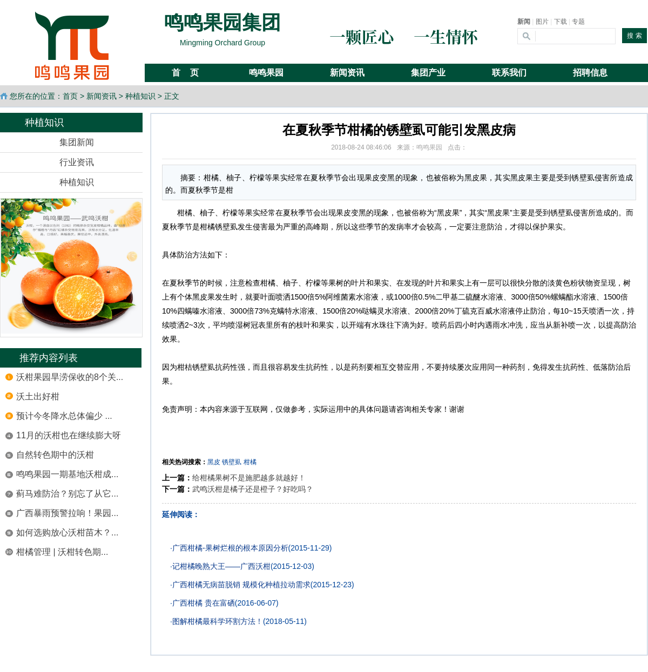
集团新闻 (76, 142)
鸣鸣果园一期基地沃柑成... (67, 474)
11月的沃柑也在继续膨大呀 (68, 435)
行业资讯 (76, 162)
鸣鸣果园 (429, 147)
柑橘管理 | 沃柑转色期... (62, 551)
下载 (560, 21)
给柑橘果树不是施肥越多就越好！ (249, 477)
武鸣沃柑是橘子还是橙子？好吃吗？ (252, 489)
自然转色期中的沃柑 (55, 454)
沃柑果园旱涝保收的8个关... (69, 377)
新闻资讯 (101, 96)
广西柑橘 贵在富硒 (203, 603)
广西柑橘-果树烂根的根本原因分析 (230, 548)
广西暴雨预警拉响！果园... (67, 513)
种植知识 (140, 96)
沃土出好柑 (37, 396)
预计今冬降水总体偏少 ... (64, 415)
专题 (578, 21)
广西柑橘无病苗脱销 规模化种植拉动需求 (241, 584)
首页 (70, 96)
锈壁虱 (231, 462)
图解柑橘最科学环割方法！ (217, 621)
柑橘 (250, 462)
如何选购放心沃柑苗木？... (67, 532)
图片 (542, 21)
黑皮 (213, 462)
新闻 (523, 21)
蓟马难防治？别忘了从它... (67, 493)
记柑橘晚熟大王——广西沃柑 (221, 566)
